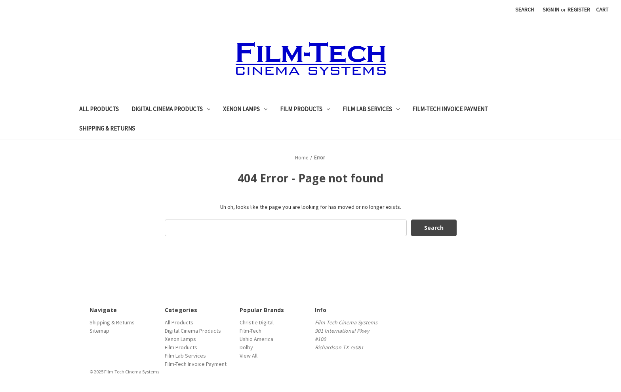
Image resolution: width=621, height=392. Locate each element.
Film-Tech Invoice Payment (450, 109)
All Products (99, 109)
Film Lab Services (371, 109)
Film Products (305, 109)
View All (248, 355)
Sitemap (99, 330)
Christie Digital (257, 322)
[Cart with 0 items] (602, 9)
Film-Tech (250, 330)
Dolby (246, 347)
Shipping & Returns (107, 128)
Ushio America (256, 339)
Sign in (551, 9)
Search (524, 9)
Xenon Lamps (245, 109)
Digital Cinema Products (170, 109)
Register (579, 9)
